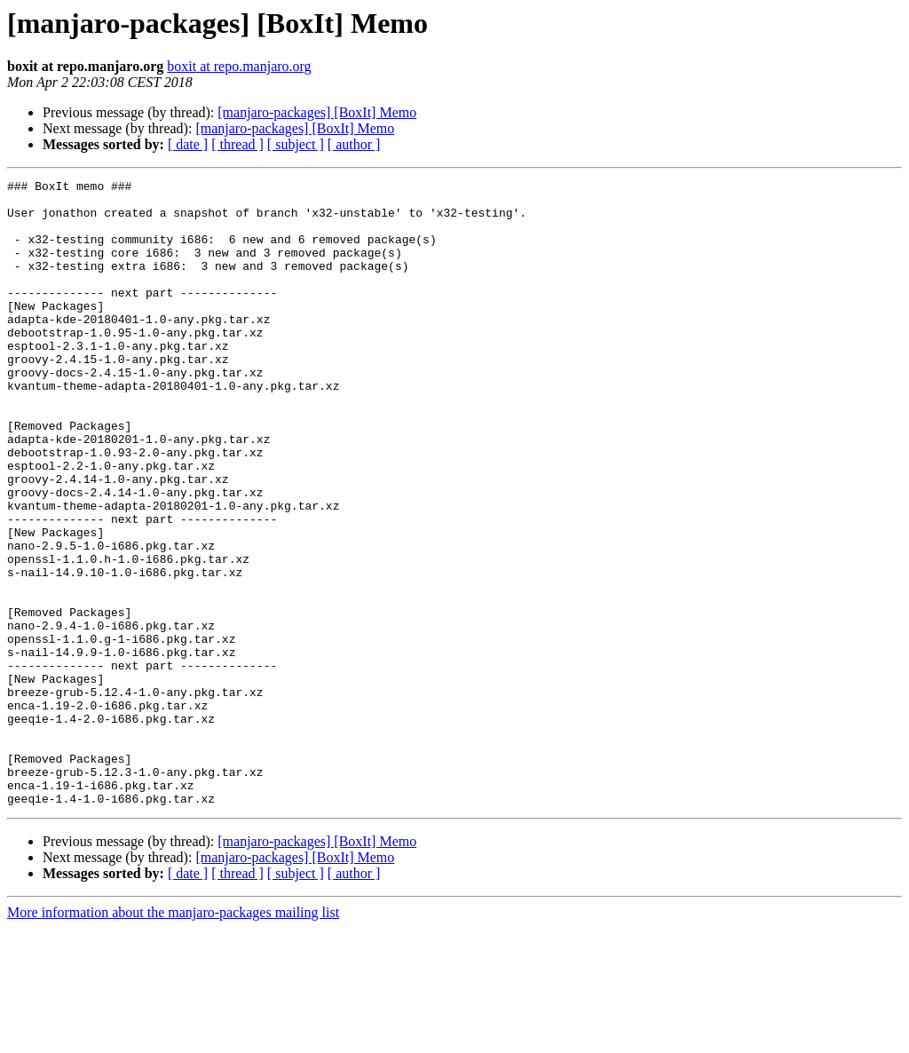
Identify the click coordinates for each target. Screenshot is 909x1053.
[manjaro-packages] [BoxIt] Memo (316, 112)
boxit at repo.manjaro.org (239, 66)
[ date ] (188, 144)
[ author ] (354, 144)
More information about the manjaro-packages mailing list (173, 1037)
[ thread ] (237, 144)
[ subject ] (295, 144)
